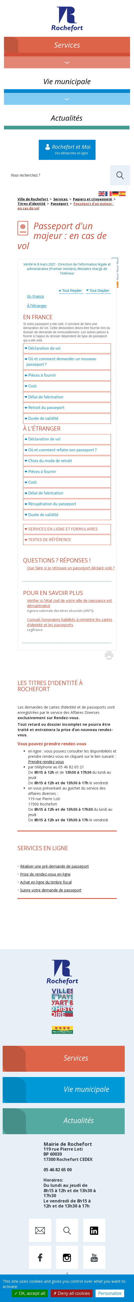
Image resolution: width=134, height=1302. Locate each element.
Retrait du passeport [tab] (46, 407)
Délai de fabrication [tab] (45, 397)
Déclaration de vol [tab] (44, 348)
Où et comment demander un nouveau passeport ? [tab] (61, 361)
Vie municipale (67, 81)
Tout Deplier (99, 291)
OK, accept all (29, 1293)
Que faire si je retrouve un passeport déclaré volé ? (71, 567)
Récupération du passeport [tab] (52, 504)
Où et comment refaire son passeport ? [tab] (62, 450)
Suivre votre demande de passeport (50, 890)
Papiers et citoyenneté (93, 199)
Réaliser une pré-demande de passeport (54, 866)
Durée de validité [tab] (43, 418)
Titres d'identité (32, 203)
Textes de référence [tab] (49, 539)
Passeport (60, 203)
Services (67, 45)
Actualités (67, 118)
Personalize (110, 1293)
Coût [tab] (32, 386)
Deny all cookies (71, 1293)
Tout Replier (72, 291)
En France (35, 296)
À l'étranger (37, 305)
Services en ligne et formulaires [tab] (63, 529)
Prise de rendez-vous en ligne (45, 874)
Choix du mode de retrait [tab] (50, 460)
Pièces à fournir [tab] (42, 375)
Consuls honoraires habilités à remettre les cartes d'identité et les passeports (69, 622)
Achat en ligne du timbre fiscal (46, 882)
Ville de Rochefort (33, 199)
